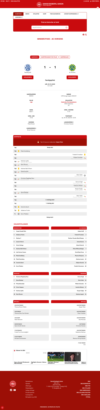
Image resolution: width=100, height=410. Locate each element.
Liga (31, 102)
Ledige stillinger (30, 390)
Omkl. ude (31, 116)
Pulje (31, 100)
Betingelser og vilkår (31, 397)
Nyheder (28, 383)
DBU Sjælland (85, 394)
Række (69, 94)
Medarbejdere (29, 388)
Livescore (18, 17)
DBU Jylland (86, 388)
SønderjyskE (27, 72)
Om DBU (3, 1)
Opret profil (94, 1)
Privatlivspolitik (30, 392)
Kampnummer (31, 94)
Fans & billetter (15, 1)
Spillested (68, 100)
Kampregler (64, 57)
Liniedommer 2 (31, 128)
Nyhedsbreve (29, 381)
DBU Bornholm (85, 383)
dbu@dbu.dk (57, 388)
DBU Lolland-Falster (83, 392)
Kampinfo (34, 57)
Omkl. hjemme (68, 110)
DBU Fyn (87, 385)
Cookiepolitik (29, 394)
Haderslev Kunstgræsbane (68, 102)
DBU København (85, 390)
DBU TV (8, 1)
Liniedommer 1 (68, 122)
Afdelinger (28, 385)
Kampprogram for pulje (49, 57)
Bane (31, 110)
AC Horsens (72, 72)
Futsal (88, 397)
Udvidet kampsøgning (71, 14)
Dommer (31, 122)
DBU (89, 381)
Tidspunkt (68, 116)
